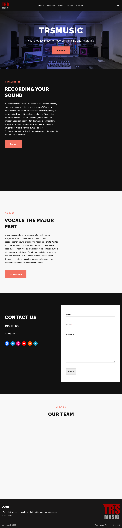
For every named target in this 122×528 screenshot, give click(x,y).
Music (61, 6)
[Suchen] (118, 5)
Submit (71, 371)
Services (51, 6)
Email (69, 324)
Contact (80, 6)
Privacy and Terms (102, 525)
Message (71, 334)
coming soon (16, 274)
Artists (70, 6)
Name (69, 315)
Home (41, 6)
